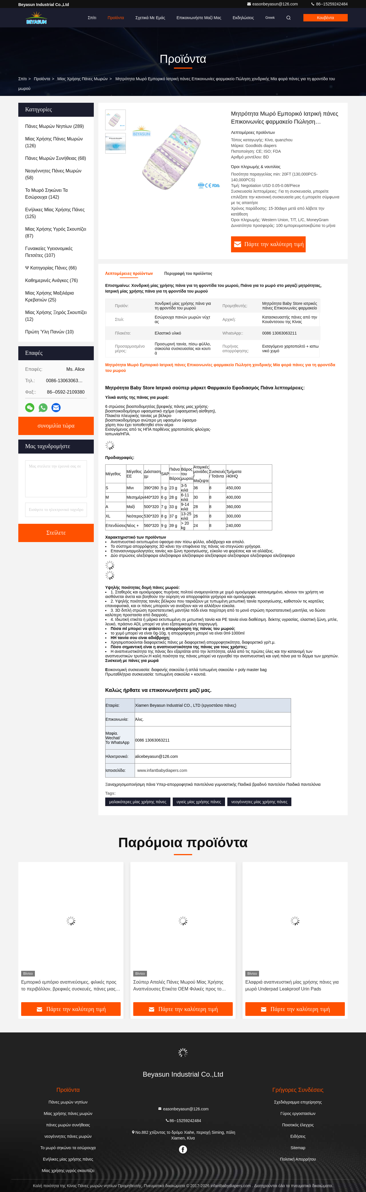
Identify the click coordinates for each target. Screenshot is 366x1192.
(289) (54, 126)
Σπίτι (92, 17)
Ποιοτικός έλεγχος (298, 1125)
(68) (55, 158)
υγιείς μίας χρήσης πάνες (199, 802)
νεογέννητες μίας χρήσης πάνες (259, 802)
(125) (55, 213)
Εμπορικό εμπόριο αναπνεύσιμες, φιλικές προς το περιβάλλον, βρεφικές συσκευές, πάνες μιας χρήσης (68, 986)
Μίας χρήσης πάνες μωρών (82, 78)
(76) (51, 280)
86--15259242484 (329, 4)
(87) (55, 232)
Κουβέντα (325, 17)
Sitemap (298, 1147)
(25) (49, 296)
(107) (49, 252)
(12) (56, 316)
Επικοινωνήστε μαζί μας (198, 17)
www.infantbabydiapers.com (162, 770)
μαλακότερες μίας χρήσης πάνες (137, 802)
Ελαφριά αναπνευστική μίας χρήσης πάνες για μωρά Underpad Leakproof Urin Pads (292, 985)
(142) (46, 194)
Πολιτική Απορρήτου (298, 1159)
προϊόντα (42, 78)
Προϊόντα (116, 17)
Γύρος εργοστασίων (298, 1113)
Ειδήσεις (298, 1136)
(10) (49, 331)
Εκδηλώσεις (243, 17)
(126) (54, 142)
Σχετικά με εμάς (150, 17)
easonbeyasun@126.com (273, 4)
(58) (53, 174)
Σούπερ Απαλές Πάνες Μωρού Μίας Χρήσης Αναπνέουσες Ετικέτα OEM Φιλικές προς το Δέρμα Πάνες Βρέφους (178, 986)
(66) (51, 267)
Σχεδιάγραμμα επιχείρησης (298, 1102)
